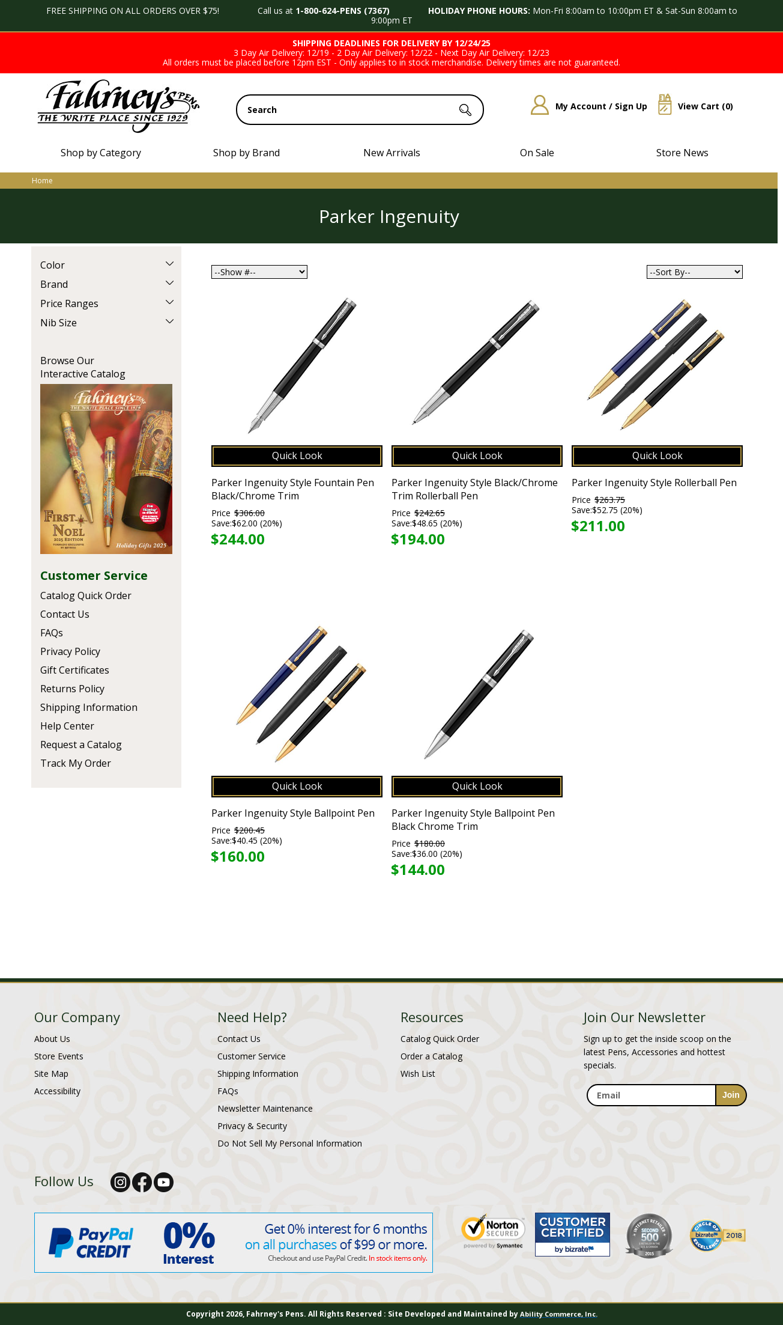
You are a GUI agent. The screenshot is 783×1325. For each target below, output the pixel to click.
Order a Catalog (431, 1056)
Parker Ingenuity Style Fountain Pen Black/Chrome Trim (292, 489)
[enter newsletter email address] (666, 1095)
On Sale (537, 152)
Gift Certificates (74, 670)
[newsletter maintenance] (666, 1113)
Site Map (51, 1073)
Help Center (67, 726)
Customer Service (94, 575)
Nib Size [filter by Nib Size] (58, 322)
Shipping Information (89, 707)
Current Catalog (106, 469)
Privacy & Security (252, 1126)
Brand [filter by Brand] (54, 284)
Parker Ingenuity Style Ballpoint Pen (293, 813)
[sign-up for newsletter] (731, 1095)
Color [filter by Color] (52, 265)
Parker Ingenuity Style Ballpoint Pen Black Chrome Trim (473, 819)
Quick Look (297, 455)
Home (42, 180)
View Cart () (691, 106)
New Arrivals (391, 152)
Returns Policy (72, 688)
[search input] (360, 109)
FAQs (51, 632)
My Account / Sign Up (584, 106)
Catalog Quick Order (86, 595)
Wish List (418, 1073)
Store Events (58, 1056)
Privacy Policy (70, 651)
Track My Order (75, 763)
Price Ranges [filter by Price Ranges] (69, 303)
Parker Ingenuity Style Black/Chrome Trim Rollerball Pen (475, 489)
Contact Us (64, 614)
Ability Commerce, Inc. (558, 1313)
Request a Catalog (81, 744)
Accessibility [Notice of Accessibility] (57, 1091)
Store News (682, 152)
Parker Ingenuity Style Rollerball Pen (654, 482)
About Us (52, 1038)
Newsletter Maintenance (265, 1108)
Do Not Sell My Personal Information (289, 1143)
